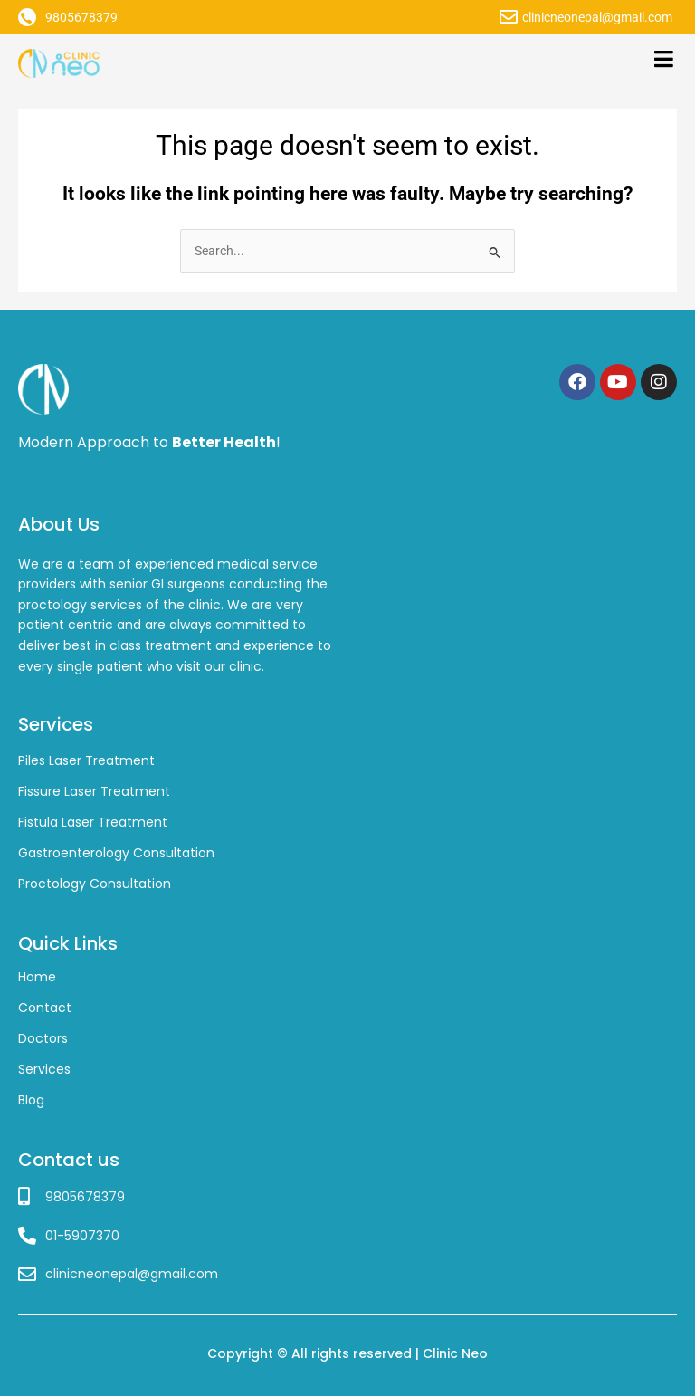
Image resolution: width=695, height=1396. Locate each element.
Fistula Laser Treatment (92, 822)
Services (44, 1069)
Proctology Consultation (94, 884)
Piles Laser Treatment (86, 760)
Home (37, 977)
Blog (31, 1100)
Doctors (43, 1038)
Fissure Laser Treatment (94, 791)
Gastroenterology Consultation (116, 853)
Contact (44, 1008)
